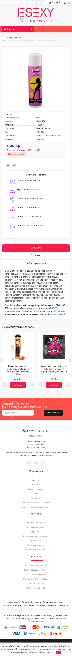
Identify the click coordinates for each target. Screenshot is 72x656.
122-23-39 (39, 21)
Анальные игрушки (35, 527)
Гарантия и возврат (35, 489)
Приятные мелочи (35, 545)
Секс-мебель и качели (35, 550)
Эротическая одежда (35, 588)
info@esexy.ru (35, 436)
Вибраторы (35, 532)
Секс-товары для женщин (35, 565)
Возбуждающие (14, 37)
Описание (36, 247)
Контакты (35, 498)
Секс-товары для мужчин (35, 570)
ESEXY (53, 308)
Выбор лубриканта (36, 263)
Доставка (35, 484)
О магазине (14, 602)
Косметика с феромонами (35, 536)
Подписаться (53, 413)
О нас (35, 493)
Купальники (35, 541)
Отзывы (36, 255)
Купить (18, 385)
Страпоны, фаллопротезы (35, 579)
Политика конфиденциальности (35, 507)
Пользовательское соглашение (35, 502)
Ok (58, 652)
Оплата (35, 480)
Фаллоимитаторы (35, 583)
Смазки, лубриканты (35, 574)
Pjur (17, 308)
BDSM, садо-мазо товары (35, 523)
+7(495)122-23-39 (35, 431)
